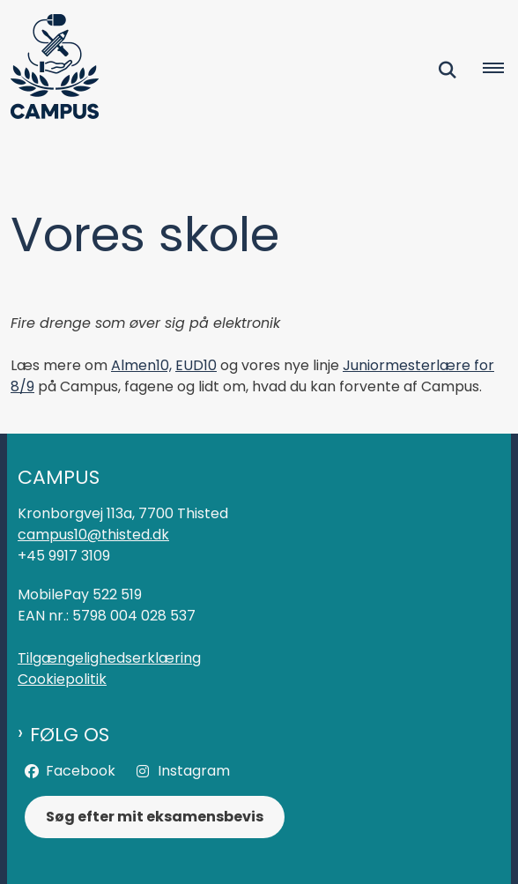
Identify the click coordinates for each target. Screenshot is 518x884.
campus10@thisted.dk (93, 534)
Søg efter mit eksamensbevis (154, 816)
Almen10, (141, 365)
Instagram (194, 771)
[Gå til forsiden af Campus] (49, 69)
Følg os (69, 735)
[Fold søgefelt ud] (447, 69)
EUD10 (196, 365)
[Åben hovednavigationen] (500, 69)
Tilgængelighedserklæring (109, 658)
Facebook (80, 771)
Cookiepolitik (62, 679)
